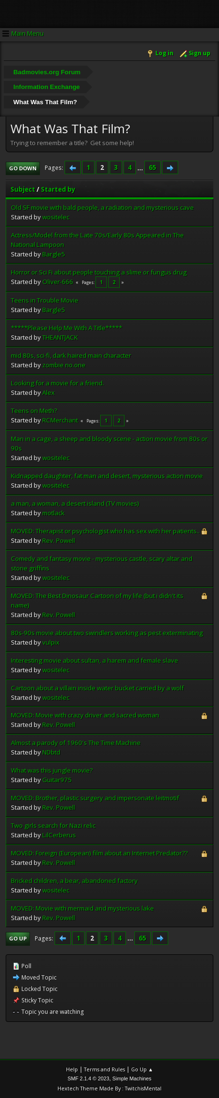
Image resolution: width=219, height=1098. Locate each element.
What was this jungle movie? (52, 770)
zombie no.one (64, 365)
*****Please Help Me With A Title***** (66, 328)
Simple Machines (132, 1078)
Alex (48, 392)
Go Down (23, 168)
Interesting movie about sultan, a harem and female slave (94, 660)
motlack (53, 513)
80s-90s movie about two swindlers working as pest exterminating (107, 632)
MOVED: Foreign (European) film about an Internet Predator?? (99, 853)
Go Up (18, 938)
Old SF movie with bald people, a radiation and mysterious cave (102, 207)
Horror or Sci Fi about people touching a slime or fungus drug (99, 272)
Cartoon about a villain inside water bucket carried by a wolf (97, 688)
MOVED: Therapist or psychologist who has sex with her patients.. (105, 531)
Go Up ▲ (142, 1069)
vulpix (50, 642)
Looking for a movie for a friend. (57, 383)
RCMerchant (60, 420)
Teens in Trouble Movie (44, 300)
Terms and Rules (104, 1069)
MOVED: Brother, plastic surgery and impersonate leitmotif (95, 798)
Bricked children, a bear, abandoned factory (74, 880)
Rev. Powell (58, 540)
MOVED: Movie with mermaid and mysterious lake (82, 908)
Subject (22, 189)
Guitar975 (57, 779)
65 (152, 167)
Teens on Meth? (34, 410)
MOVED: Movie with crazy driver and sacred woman (85, 715)
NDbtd (51, 752)
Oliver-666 (57, 281)
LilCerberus (59, 835)
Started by (58, 189)
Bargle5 (53, 254)
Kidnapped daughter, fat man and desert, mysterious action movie (107, 475)
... (140, 167)
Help (72, 1069)
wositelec (55, 217)
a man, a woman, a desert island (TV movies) (75, 503)
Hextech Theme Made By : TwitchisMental (109, 1088)
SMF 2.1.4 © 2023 (88, 1078)
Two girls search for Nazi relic (53, 825)
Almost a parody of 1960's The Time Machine (76, 742)
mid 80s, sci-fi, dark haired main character (71, 355)
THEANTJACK (60, 337)
